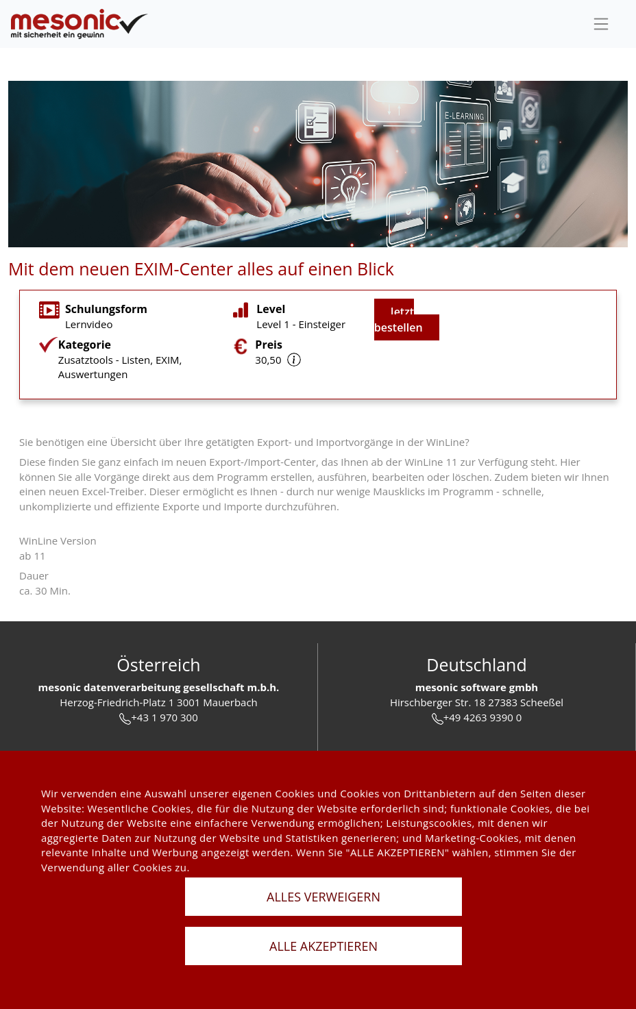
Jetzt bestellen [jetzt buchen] (398, 319)
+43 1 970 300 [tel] (158, 717)
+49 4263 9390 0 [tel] (477, 717)
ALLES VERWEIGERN (323, 896)
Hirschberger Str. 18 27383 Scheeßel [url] (476, 702)
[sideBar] (601, 24)
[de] (79, 24)
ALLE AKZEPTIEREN (323, 946)
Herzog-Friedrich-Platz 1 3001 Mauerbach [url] (159, 702)
